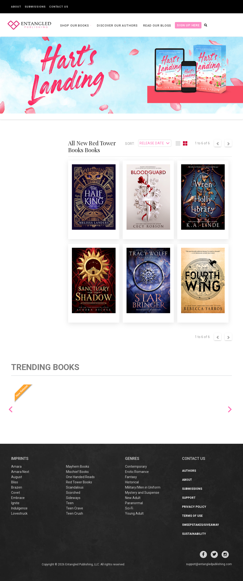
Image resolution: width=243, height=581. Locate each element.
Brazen (16, 487)
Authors (189, 470)
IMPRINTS (19, 458)
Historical (132, 482)
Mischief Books (77, 472)
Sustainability (194, 533)
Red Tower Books (79, 482)
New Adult (132, 498)
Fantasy (131, 477)
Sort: (130, 144)
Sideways (73, 498)
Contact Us (58, 6)
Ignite (15, 503)
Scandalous (75, 487)
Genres (132, 458)
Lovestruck (19, 513)
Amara (16, 466)
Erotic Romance (137, 472)
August (16, 477)
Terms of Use (192, 515)
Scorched (73, 492)
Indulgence (19, 508)
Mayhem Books (77, 466)
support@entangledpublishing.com (209, 564)
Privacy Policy (194, 506)
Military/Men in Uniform (142, 487)
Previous (10, 409)
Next (230, 409)
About (16, 6)
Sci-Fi (129, 508)
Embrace (18, 498)
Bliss (14, 482)
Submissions (35, 6)
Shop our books (74, 25)
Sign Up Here (187, 25)
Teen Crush (74, 513)
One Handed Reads (80, 477)
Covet (15, 492)
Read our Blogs (156, 25)
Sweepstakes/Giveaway (200, 524)
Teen (70, 503)
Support (189, 497)
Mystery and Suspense (142, 492)
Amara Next (20, 472)
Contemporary (136, 466)
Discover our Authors (116, 25)
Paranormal (134, 503)
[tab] (178, 143)
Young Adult (134, 513)
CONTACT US (193, 458)
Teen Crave (74, 508)
